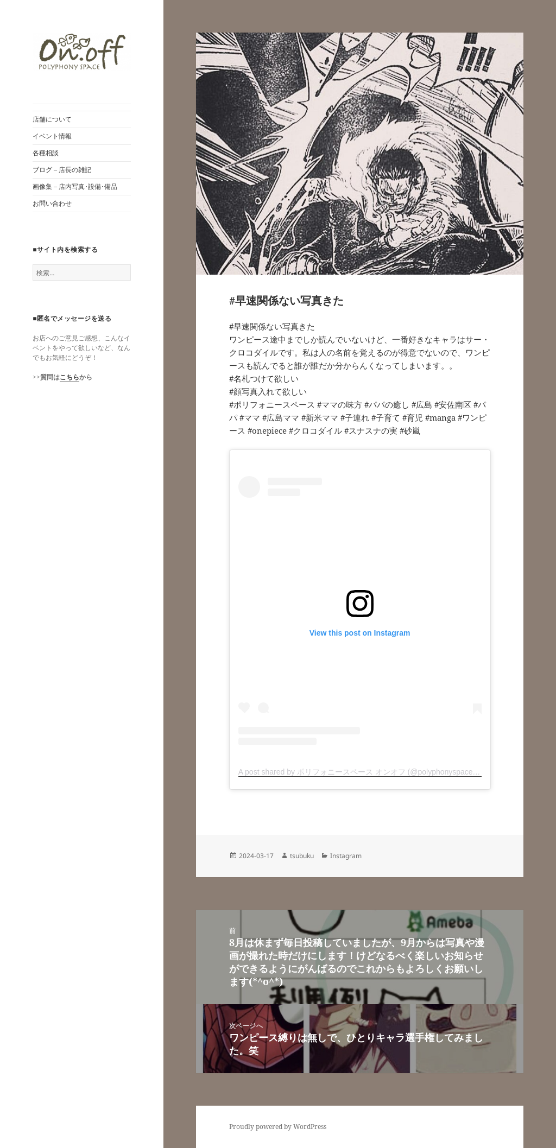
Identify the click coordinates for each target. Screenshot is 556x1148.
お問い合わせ (52, 203)
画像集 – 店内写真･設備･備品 (75, 186)
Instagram (346, 855)
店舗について (52, 119)
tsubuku (302, 855)
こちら (69, 377)
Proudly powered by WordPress (277, 1126)
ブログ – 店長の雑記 (62, 169)
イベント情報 (52, 136)
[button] (82, 52)
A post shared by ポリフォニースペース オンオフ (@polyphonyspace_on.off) (368, 772)
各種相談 (46, 152)
